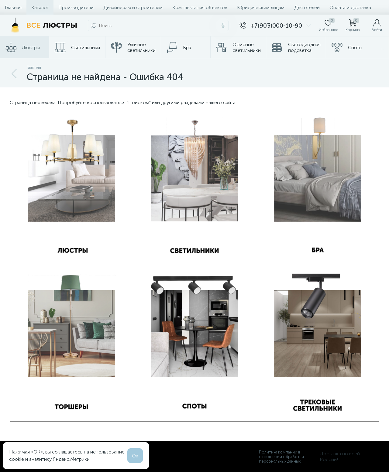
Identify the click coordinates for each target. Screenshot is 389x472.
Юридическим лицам (260, 7)
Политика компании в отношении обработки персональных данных (281, 457)
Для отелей (307, 7)
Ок (135, 456)
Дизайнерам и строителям (133, 7)
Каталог (40, 7)
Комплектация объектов (199, 7)
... (382, 7)
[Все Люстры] (42, 25)
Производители (76, 7)
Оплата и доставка (350, 7)
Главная (13, 7)
